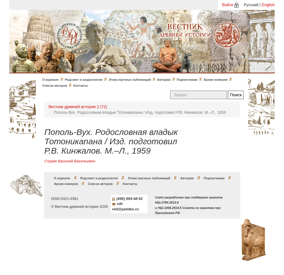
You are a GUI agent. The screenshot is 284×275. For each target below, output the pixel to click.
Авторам (164, 79)
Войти (227, 5)
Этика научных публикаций (129, 79)
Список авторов (54, 85)
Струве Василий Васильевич (69, 161)
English (268, 5)
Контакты (80, 85)
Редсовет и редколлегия (83, 79)
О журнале (50, 79)
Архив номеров (216, 79)
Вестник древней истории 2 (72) (78, 106)
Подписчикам (187, 79)
